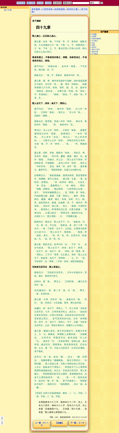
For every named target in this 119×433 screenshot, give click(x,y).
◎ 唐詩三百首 (95, 49)
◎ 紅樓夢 (93, 36)
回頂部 (40, 3)
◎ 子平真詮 (94, 54)
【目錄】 (59, 423)
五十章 (77, 423)
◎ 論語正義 (94, 51)
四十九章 (8, 10)
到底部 (48, 3)
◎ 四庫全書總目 (95, 38)
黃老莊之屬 (72, 9)
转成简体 (57, 3)
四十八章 (42, 424)
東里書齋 (36, 9)
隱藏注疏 (67, 3)
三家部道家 (47, 9)
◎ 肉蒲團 (93, 34)
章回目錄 (21, 3)
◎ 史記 (92, 43)
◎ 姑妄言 (93, 47)
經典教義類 (59, 9)
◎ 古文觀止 (94, 41)
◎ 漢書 (92, 45)
